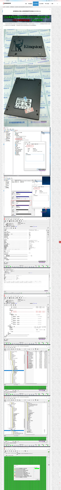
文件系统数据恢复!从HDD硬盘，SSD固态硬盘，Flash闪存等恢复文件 (53, 45)
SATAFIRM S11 (37, 22)
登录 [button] (4, 0)
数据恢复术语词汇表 (52, 48)
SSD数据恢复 (20, 13)
